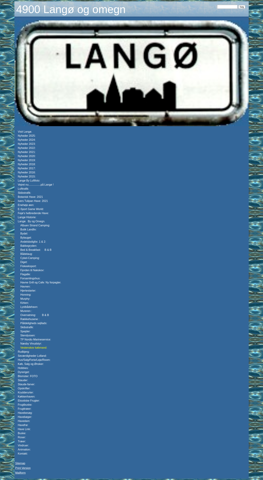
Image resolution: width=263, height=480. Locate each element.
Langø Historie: (27, 217)
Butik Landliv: (28, 229)
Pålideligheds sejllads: (33, 323)
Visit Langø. (25, 131)
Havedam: (24, 421)
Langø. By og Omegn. (32, 221)
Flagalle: (25, 274)
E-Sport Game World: (31, 209)
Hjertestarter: (28, 290)
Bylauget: (26, 237)
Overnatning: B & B (34, 315)
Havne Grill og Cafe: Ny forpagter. (40, 282)
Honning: (25, 294)
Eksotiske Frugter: (29, 400)
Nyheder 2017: (27, 168)
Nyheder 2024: (27, 139)
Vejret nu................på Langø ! (36, 184)
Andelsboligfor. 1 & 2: (33, 241)
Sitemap (20, 463)
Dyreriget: (24, 372)
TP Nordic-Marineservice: (35, 339)
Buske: (22, 433)
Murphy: (25, 298)
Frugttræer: (24, 408)
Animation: (24, 449)
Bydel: (24, 233)
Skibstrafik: (24, 192)
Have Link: (24, 429)
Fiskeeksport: (28, 266)
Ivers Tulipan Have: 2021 (33, 201)
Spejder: (25, 331)
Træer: (22, 441)
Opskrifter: (24, 388)
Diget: (24, 262)
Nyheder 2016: (27, 172)
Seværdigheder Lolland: (32, 355)
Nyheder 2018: (27, 164)
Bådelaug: (26, 253)
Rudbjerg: (24, 351)
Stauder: (23, 380)
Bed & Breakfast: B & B (36, 249)
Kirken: (24, 302)
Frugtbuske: (25, 404)
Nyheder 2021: (27, 152)
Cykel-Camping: (30, 258)
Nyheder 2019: (27, 160)
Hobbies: (23, 368)
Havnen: (25, 286)
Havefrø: (23, 425)
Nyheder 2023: (27, 143)
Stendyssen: (27, 335)
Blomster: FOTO (28, 376)
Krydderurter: (26, 392)
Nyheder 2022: (27, 148)
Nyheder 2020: (27, 156)
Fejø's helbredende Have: (33, 213)
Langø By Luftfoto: (29, 180)
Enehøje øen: (26, 205)
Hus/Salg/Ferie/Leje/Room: (34, 359)
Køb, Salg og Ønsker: (31, 364)
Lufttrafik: (23, 188)
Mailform (20, 472)
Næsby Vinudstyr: (31, 343)
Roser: (22, 437)
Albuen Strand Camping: (35, 225)
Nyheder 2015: (27, 176)
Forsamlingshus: (30, 278)
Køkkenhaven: (26, 396)
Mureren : (26, 311)
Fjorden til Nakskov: (32, 270)
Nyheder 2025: (27, 135)
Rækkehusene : (29, 319)
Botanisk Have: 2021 (30, 196)
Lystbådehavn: (29, 306)
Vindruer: (23, 445)
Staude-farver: (26, 384)
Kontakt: (23, 453)
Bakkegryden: (28, 245)
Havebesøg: (25, 412)
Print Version (23, 468)
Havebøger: (25, 416)
